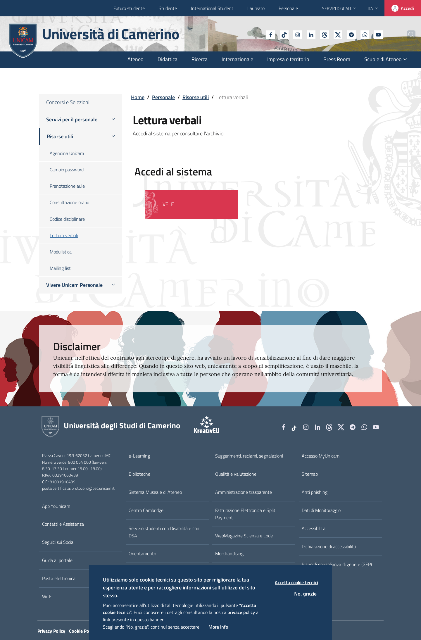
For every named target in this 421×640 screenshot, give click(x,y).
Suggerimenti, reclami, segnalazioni (249, 455)
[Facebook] (257, 34)
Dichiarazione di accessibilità (329, 546)
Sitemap (310, 473)
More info (218, 626)
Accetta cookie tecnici (296, 582)
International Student (212, 8)
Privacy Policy (51, 630)
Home (137, 97)
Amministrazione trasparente (243, 492)
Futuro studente (129, 8)
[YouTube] (365, 34)
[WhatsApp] (351, 34)
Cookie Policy (82, 630)
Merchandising (229, 553)
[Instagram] (284, 34)
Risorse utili (195, 97)
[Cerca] (407, 35)
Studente (168, 8)
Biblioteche (139, 473)
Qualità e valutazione (235, 473)
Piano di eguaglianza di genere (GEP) (337, 564)
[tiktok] (271, 34)
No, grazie (305, 593)
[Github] (311, 34)
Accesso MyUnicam (320, 455)
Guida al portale (57, 560)
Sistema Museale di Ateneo (155, 492)
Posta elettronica (58, 578)
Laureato (256, 8)
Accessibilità (313, 528)
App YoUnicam (56, 506)
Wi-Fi (47, 596)
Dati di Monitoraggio (321, 510)
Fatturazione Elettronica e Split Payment (245, 514)
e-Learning (139, 455)
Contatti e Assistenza (63, 523)
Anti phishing (314, 492)
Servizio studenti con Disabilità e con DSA (164, 532)
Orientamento (142, 553)
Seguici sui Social (58, 542)
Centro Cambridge (146, 510)
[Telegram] (338, 34)
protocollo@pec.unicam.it (93, 488)
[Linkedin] (298, 34)
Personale (288, 8)
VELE (168, 204)
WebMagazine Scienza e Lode (244, 535)
